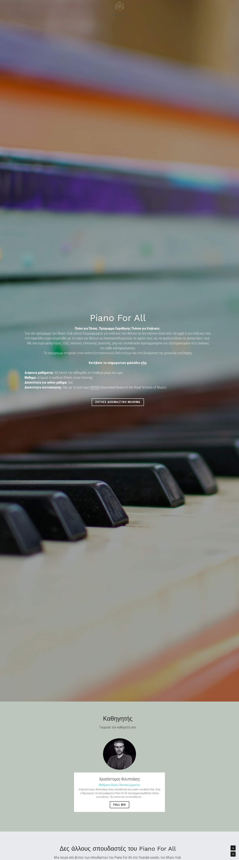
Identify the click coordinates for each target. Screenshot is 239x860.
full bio (119, 804)
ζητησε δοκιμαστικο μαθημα (119, 402)
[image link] (119, 753)
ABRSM (95, 387)
